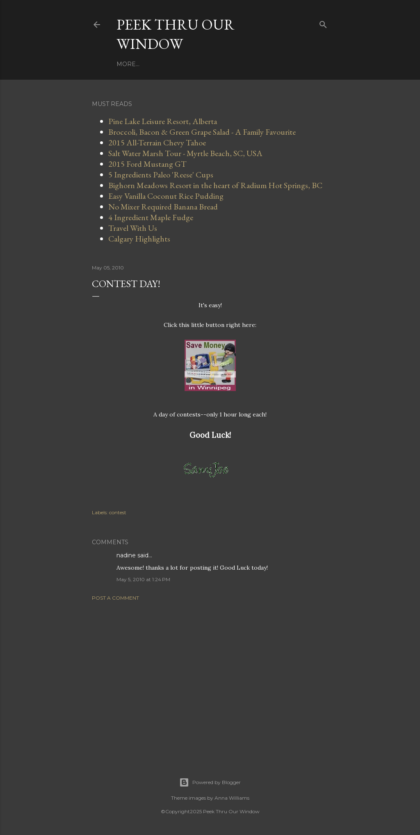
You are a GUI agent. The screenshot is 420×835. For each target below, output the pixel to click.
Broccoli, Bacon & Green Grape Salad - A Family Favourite (202, 132)
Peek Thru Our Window (175, 34)
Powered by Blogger (210, 782)
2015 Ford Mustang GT (147, 164)
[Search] (323, 23)
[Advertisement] (210, 678)
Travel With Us (219, 64)
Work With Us (165, 64)
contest (117, 512)
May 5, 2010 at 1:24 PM (143, 579)
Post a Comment (115, 598)
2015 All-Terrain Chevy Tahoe (157, 142)
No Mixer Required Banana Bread (163, 206)
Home (126, 64)
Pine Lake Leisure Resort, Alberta (162, 121)
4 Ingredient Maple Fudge (150, 217)
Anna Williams (232, 798)
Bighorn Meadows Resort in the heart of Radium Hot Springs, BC (215, 185)
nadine (126, 555)
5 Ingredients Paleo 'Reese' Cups (160, 174)
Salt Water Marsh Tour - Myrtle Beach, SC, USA (185, 153)
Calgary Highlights (139, 238)
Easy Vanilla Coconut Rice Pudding (166, 196)
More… (261, 64)
